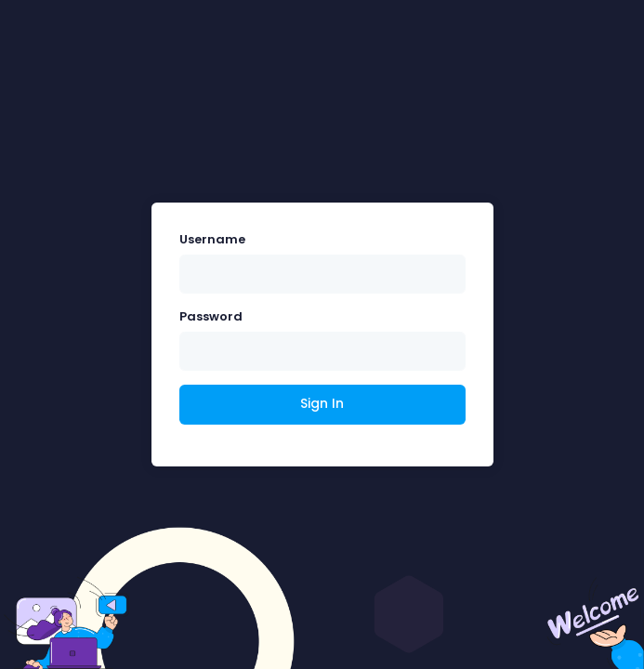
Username (212, 239)
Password (211, 316)
